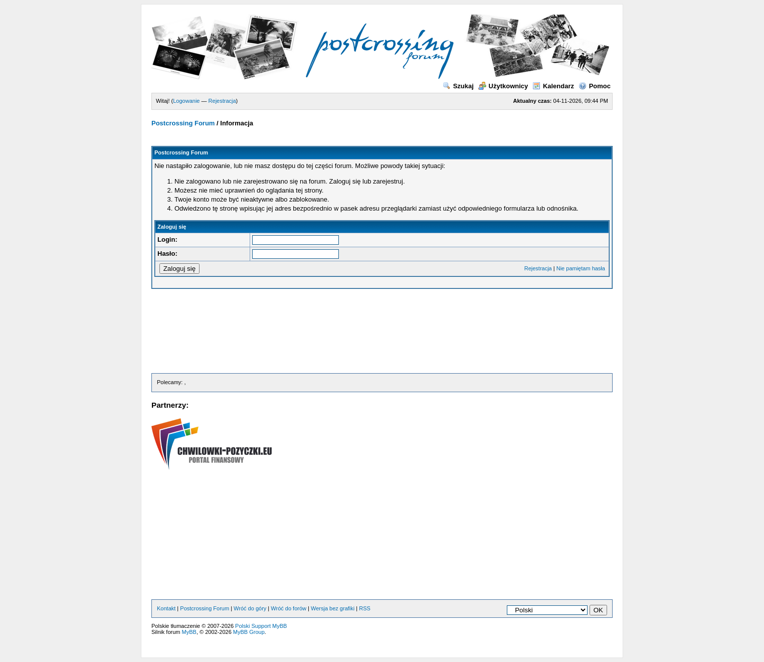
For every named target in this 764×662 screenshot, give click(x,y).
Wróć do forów (288, 608)
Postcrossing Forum (183, 123)
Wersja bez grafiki (332, 608)
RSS (364, 608)
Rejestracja (222, 101)
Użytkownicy (503, 86)
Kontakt (166, 608)
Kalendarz (553, 86)
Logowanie (186, 101)
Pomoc (595, 86)
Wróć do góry (250, 608)
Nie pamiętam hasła (580, 268)
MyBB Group (249, 632)
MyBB (189, 632)
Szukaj (458, 86)
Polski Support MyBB (261, 626)
